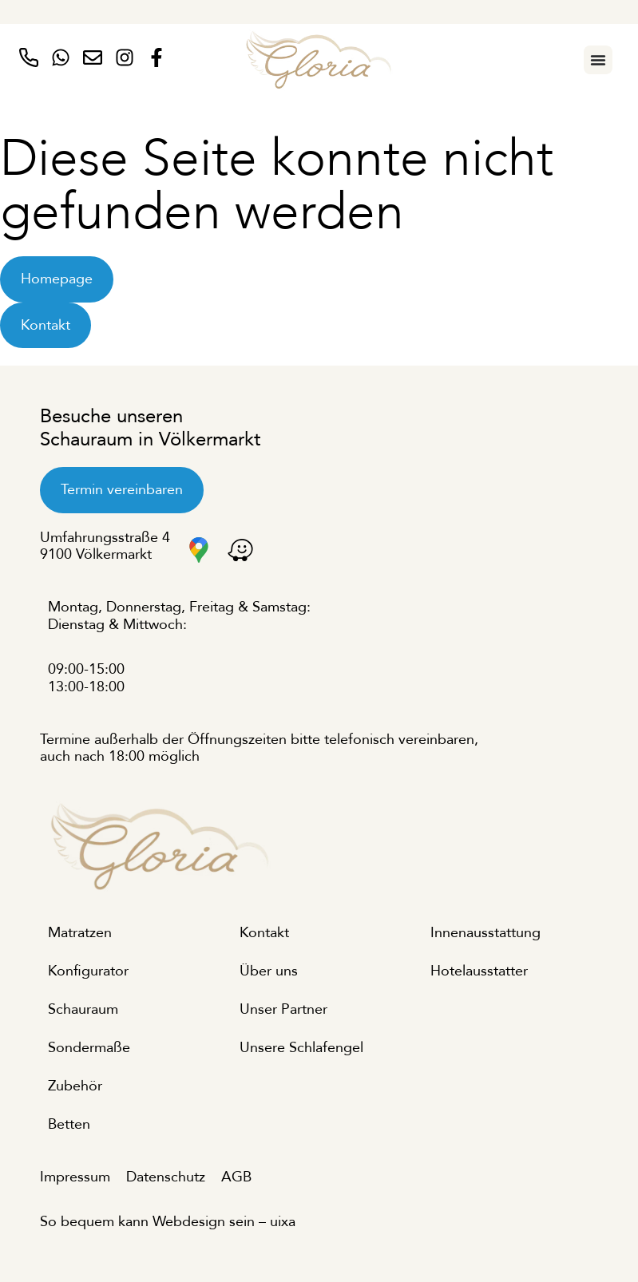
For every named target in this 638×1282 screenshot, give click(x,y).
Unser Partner (283, 1009)
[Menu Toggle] (598, 60)
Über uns (269, 971)
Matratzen (80, 933)
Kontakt (264, 933)
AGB (236, 1177)
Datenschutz (165, 1177)
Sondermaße (89, 1048)
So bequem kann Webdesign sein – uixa (167, 1222)
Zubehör (75, 1086)
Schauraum (83, 1009)
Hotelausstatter (479, 971)
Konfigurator (88, 971)
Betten (69, 1124)
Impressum (75, 1177)
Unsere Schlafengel (301, 1048)
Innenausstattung (485, 933)
